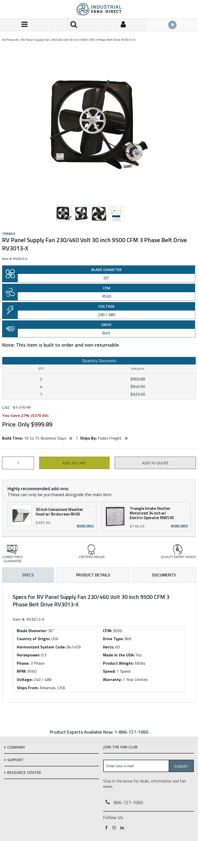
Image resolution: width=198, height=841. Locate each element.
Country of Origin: (33, 639)
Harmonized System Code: (41, 647)
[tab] (99, 643)
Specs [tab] (28, 575)
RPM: (21, 671)
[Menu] (24, 25)
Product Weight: (118, 663)
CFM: (107, 631)
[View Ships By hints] (126, 438)
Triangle (8, 234)
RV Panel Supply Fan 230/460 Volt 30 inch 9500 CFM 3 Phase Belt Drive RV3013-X (78, 39)
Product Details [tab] (93, 575)
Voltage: (25, 679)
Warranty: (112, 679)
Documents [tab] (164, 575)
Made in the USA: (119, 655)
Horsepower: (28, 655)
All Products (10, 39)
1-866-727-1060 (131, 731)
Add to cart (74, 463)
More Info (85, 526)
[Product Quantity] (18, 463)
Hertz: (108, 647)
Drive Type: (113, 639)
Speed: (109, 671)
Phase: (23, 663)
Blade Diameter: (32, 631)
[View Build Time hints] (70, 438)
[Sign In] (123, 25)
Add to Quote (155, 463)
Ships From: (28, 688)
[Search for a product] (73, 25)
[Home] (99, 9)
